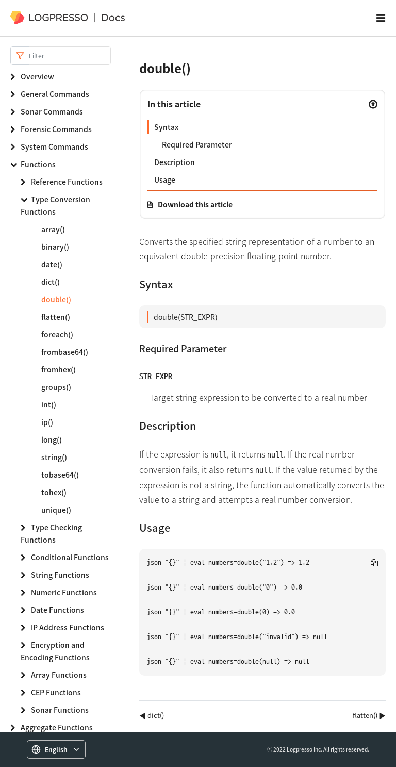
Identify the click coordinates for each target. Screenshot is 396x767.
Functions (38, 164)
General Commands (55, 94)
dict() (50, 281)
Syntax (166, 127)
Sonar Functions (60, 710)
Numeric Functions (64, 592)
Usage (164, 179)
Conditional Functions (70, 557)
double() (56, 299)
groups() (56, 387)
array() (53, 229)
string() (54, 457)
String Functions (60, 574)
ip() (47, 422)
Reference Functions (67, 181)
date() (51, 264)
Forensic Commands (56, 129)
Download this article (195, 204)
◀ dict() (151, 715)
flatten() (55, 317)
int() (48, 404)
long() (51, 439)
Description (174, 162)
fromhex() (58, 369)
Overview (37, 76)
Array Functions (59, 675)
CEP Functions (56, 692)
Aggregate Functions (57, 727)
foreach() (57, 334)
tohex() (54, 492)
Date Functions (57, 610)
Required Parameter (197, 144)
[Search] (70, 55)
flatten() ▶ (369, 715)
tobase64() (60, 474)
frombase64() (64, 352)
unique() (56, 509)
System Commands (54, 146)
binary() (55, 246)
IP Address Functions (67, 627)
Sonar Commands (52, 111)
